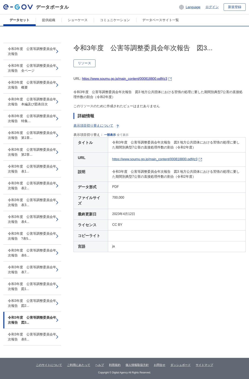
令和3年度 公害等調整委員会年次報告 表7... (32, 269)
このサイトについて (49, 365)
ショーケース (78, 20)
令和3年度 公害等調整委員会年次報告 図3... (32, 320)
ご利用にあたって (78, 365)
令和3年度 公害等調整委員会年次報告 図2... (32, 303)
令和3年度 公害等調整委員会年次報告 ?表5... (32, 236)
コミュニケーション (115, 20)
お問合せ (159, 365)
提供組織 (48, 20)
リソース (84, 63)
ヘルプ (99, 365)
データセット (19, 20)
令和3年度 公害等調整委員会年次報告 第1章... (32, 135)
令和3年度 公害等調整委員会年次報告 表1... (32, 169)
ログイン (212, 7)
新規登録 (234, 7)
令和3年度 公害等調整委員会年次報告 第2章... (32, 152)
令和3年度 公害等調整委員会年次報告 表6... (32, 253)
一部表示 (110, 134)
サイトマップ (204, 365)
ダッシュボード (180, 365)
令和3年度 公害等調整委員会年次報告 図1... (32, 286)
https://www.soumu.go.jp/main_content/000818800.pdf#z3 (124, 78)
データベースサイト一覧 (160, 20)
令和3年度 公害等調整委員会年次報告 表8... (32, 337)
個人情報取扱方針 (137, 365)
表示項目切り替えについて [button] (96, 125)
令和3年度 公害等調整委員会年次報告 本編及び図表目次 (32, 101)
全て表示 (122, 134)
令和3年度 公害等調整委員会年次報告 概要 (32, 85)
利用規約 (115, 365)
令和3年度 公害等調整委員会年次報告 (32, 51)
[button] (189, 7)
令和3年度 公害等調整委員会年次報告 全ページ (32, 68)
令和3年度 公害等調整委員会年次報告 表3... (32, 202)
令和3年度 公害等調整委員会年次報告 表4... (32, 219)
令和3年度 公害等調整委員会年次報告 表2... (32, 185)
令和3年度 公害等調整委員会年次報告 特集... (32, 118)
